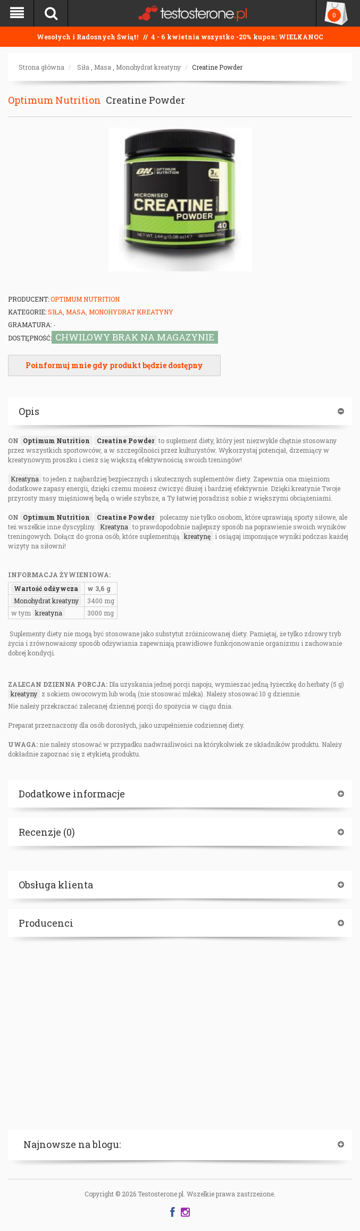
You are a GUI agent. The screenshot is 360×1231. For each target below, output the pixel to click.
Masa (102, 67)
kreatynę (197, 536)
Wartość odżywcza (46, 588)
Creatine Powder (217, 67)
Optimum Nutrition (54, 100)
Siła (83, 67)
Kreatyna (25, 479)
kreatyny (24, 693)
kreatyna (48, 613)
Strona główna (41, 67)
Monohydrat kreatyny (148, 67)
